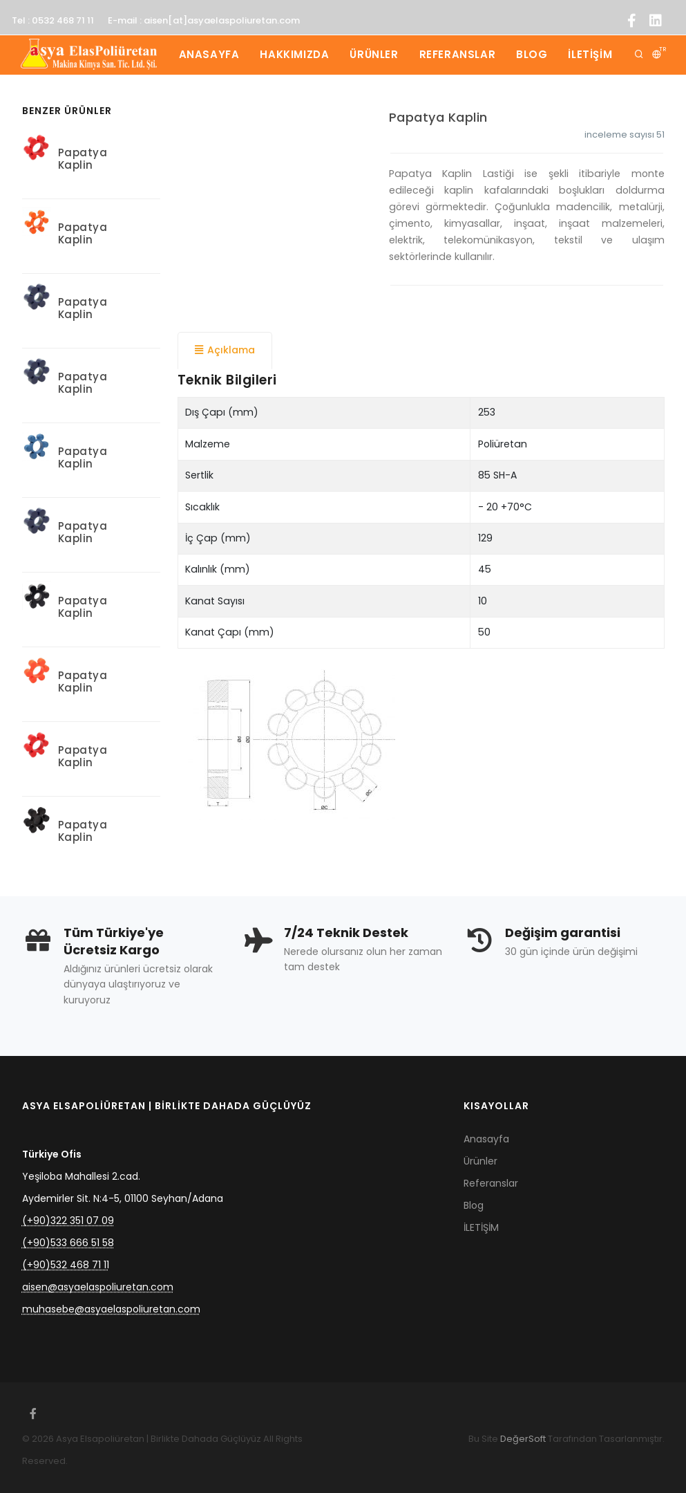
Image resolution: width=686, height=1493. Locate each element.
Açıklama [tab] (225, 350)
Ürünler (374, 54)
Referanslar (457, 54)
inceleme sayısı (624, 134)
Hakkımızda (294, 54)
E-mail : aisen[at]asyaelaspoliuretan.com (204, 20)
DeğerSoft (523, 1438)
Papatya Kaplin (438, 117)
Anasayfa (209, 54)
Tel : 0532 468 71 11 (53, 20)
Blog (531, 54)
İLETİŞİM (591, 54)
